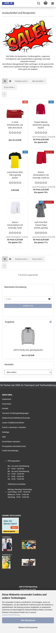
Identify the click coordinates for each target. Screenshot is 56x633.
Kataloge (5, 432)
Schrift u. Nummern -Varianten (14, 427)
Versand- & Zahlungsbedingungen (15, 413)
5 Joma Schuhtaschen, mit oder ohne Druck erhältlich (15, 125)
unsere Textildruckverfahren (13, 423)
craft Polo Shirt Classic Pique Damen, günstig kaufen (41, 225)
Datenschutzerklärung (11, 615)
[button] (5, 81)
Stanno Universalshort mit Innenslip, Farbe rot (41, 175)
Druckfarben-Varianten (11, 441)
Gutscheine (6, 404)
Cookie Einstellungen (10, 451)
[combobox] (21, 81)
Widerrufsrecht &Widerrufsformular (16, 418)
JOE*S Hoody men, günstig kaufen (28, 350)
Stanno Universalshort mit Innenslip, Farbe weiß (15, 225)
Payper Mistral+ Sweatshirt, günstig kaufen (41, 125)
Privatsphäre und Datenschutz (14, 446)
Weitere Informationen (28, 627)
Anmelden (28, 306)
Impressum (6, 399)
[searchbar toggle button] (38, 3)
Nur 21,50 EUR (28, 355)
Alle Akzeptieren (28, 620)
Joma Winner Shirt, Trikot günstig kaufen (15, 175)
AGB (4, 437)
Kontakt (5, 408)
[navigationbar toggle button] (52, 3)
